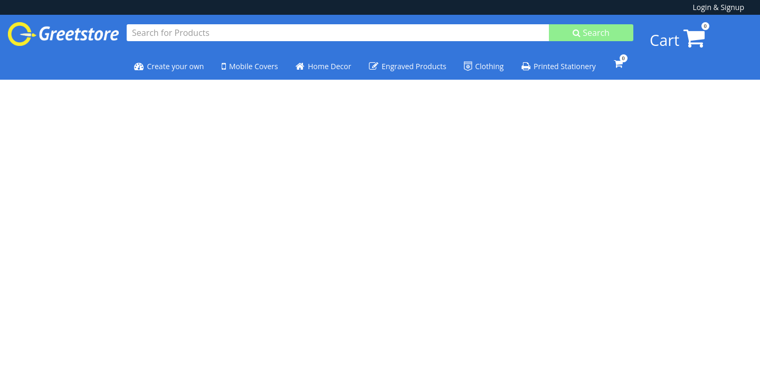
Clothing (484, 61)
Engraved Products (407, 61)
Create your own (169, 61)
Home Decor (323, 61)
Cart (657, 34)
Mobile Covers (250, 61)
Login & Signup (718, 7)
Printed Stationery (558, 61)
